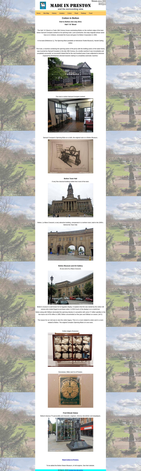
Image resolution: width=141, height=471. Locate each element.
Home (38, 13)
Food (90, 13)
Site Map (46, 13)
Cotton (69, 13)
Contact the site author (75, 470)
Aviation (62, 13)
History (54, 13)
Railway (83, 13)
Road (76, 13)
